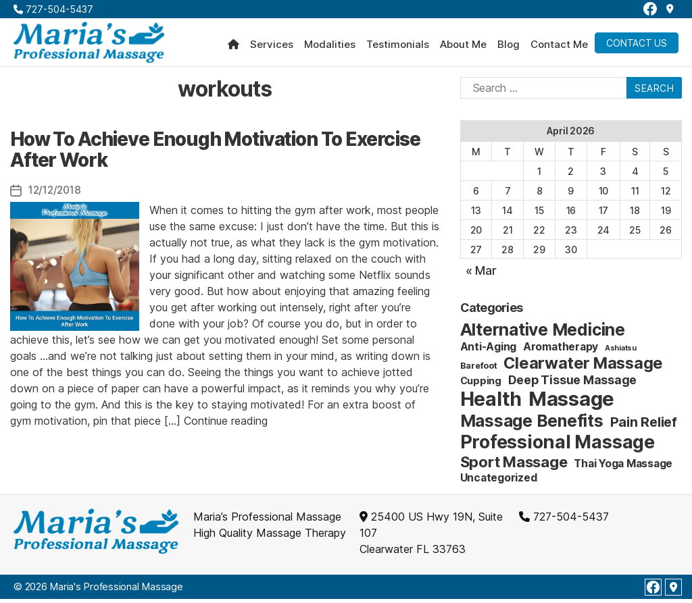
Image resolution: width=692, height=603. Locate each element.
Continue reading (226, 424)
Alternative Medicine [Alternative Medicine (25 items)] (542, 333)
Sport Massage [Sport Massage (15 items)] (514, 466)
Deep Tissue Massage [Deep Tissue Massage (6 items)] (572, 384)
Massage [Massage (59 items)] (571, 403)
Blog (508, 47)
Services (271, 47)
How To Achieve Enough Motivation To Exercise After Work (215, 153)
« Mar (481, 274)
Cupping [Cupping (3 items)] (480, 384)
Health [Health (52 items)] (491, 403)
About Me (463, 47)
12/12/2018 (56, 194)
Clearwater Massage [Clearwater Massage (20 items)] (583, 367)
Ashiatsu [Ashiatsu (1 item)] (621, 352)
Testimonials (397, 47)
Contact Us (636, 45)
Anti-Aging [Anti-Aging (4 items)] (488, 350)
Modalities (329, 47)
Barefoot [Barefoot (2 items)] (478, 369)
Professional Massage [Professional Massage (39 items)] (557, 446)
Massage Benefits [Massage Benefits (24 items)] (531, 425)
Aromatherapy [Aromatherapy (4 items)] (560, 350)
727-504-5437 (53, 9)
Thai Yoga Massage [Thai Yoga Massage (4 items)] (623, 467)
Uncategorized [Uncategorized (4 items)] (498, 481)
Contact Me (559, 47)
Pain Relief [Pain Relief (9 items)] (643, 426)
